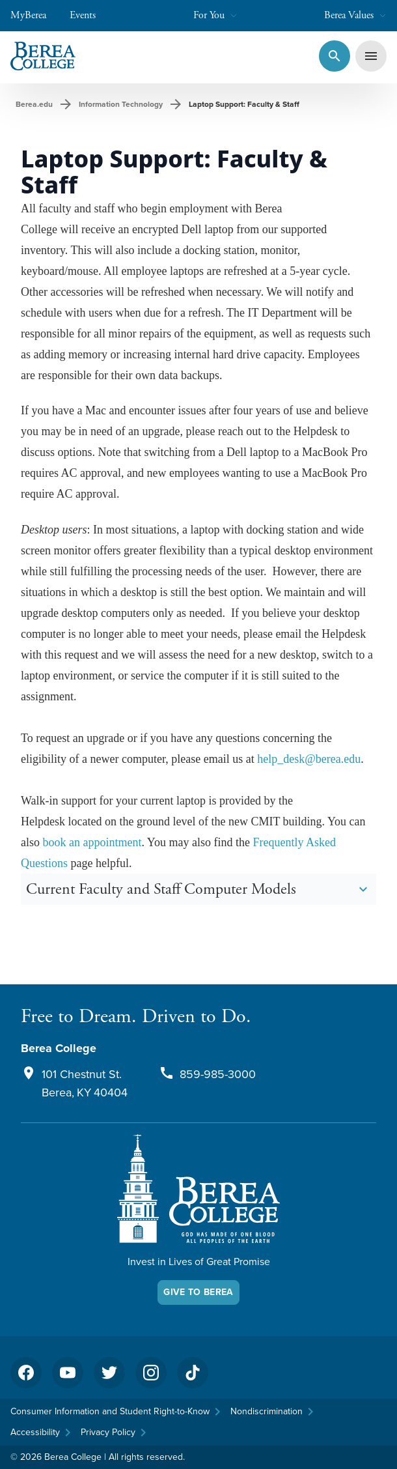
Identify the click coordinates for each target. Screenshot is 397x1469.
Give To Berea (198, 1292)
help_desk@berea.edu (309, 758)
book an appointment (92, 842)
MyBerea (34, 15)
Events (89, 15)
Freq (263, 842)
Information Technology (121, 104)
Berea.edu (34, 104)
